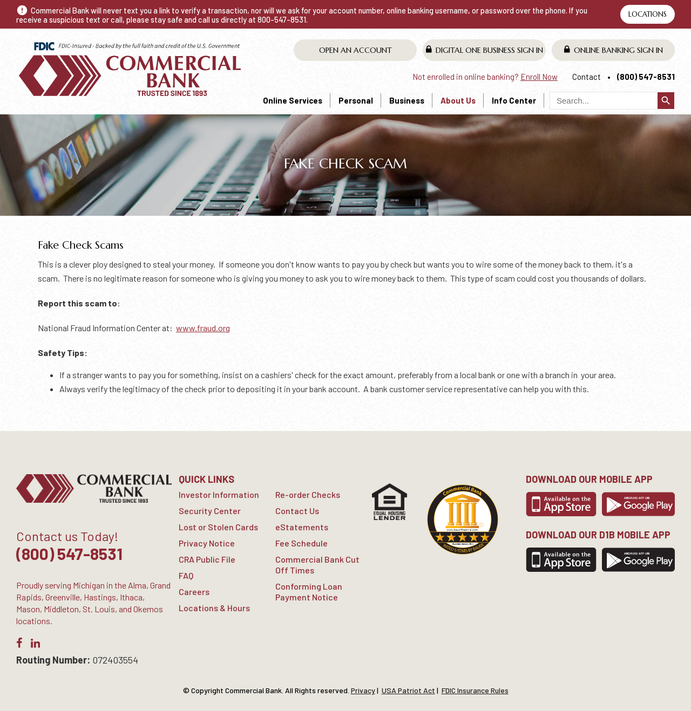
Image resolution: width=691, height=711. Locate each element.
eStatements (301, 527)
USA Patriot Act (408, 690)
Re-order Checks (307, 494)
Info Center (514, 100)
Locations (647, 14)
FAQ (186, 575)
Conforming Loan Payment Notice (308, 591)
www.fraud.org (203, 328)
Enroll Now (539, 76)
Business (406, 100)
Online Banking (613, 50)
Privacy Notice (207, 543)
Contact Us (297, 510)
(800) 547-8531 (646, 76)
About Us (458, 100)
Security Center (210, 510)
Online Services (292, 100)
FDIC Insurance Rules (475, 690)
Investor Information (219, 494)
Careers (194, 591)
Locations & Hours (214, 608)
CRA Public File (207, 559)
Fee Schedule (301, 543)
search (666, 100)
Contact (586, 76)
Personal (355, 100)
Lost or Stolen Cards (218, 527)
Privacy (363, 690)
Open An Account (355, 50)
